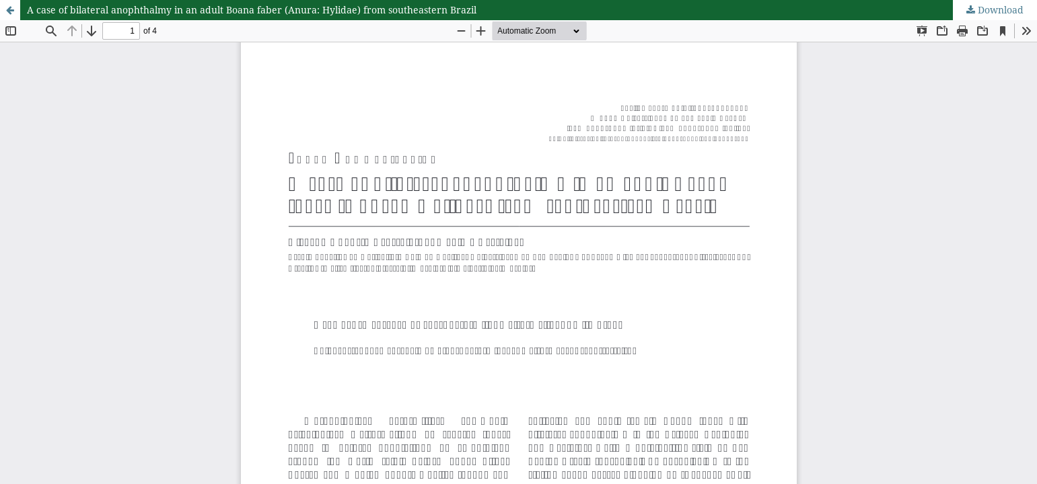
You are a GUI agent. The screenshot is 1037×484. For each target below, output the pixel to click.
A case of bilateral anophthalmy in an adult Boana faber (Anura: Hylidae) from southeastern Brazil (251, 9)
